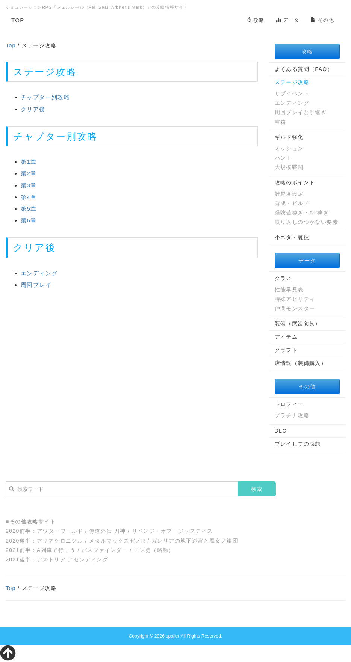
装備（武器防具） (298, 323)
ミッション (289, 148)
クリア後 (33, 109)
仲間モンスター (295, 308)
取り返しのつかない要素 (306, 222)
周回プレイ (36, 285)
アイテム (286, 337)
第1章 (29, 161)
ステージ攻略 (292, 82)
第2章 (29, 173)
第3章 (29, 185)
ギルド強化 (289, 137)
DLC (281, 431)
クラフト (286, 350)
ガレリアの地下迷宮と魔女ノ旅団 (194, 541)
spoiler (172, 636)
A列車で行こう (56, 550)
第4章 (29, 197)
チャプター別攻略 (45, 97)
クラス (283, 278)
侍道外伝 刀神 (107, 531)
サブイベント (292, 93)
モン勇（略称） (154, 550)
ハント (283, 158)
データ (288, 20)
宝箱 (280, 122)
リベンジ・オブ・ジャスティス (172, 531)
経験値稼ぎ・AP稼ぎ (302, 213)
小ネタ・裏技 (292, 237)
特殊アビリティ (295, 299)
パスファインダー (105, 550)
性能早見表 (289, 290)
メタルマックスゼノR (117, 541)
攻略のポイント (295, 182)
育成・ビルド (292, 203)
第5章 (29, 208)
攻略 (256, 20)
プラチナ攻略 (292, 415)
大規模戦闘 (289, 167)
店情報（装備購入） (301, 363)
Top (11, 45)
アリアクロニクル (60, 541)
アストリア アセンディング (72, 559)
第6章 (29, 220)
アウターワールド (60, 531)
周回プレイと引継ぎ (301, 112)
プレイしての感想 (298, 444)
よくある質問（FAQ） (304, 69)
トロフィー (289, 404)
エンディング (39, 273)
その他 (322, 20)
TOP (17, 20)
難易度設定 (289, 194)
